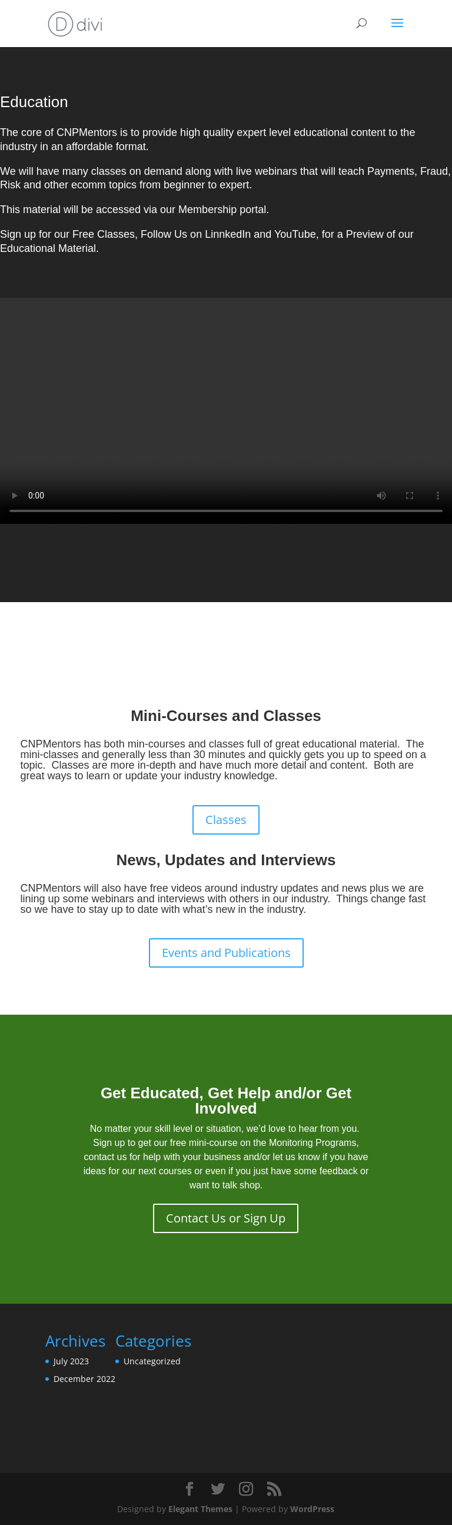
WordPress (312, 1508)
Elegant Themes (200, 1508)
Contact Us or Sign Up (225, 1218)
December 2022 (84, 1378)
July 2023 (71, 1361)
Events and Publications (226, 953)
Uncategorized (152, 1361)
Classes (226, 820)
